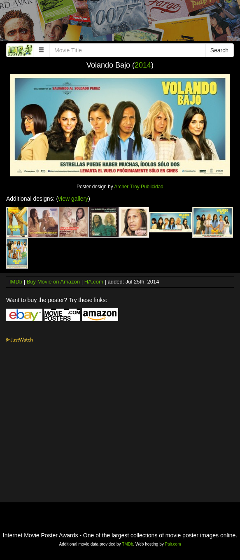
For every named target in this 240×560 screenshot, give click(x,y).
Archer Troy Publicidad (138, 187)
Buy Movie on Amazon (53, 282)
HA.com (93, 282)
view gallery (73, 198)
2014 (143, 65)
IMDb (15, 282)
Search (219, 50)
